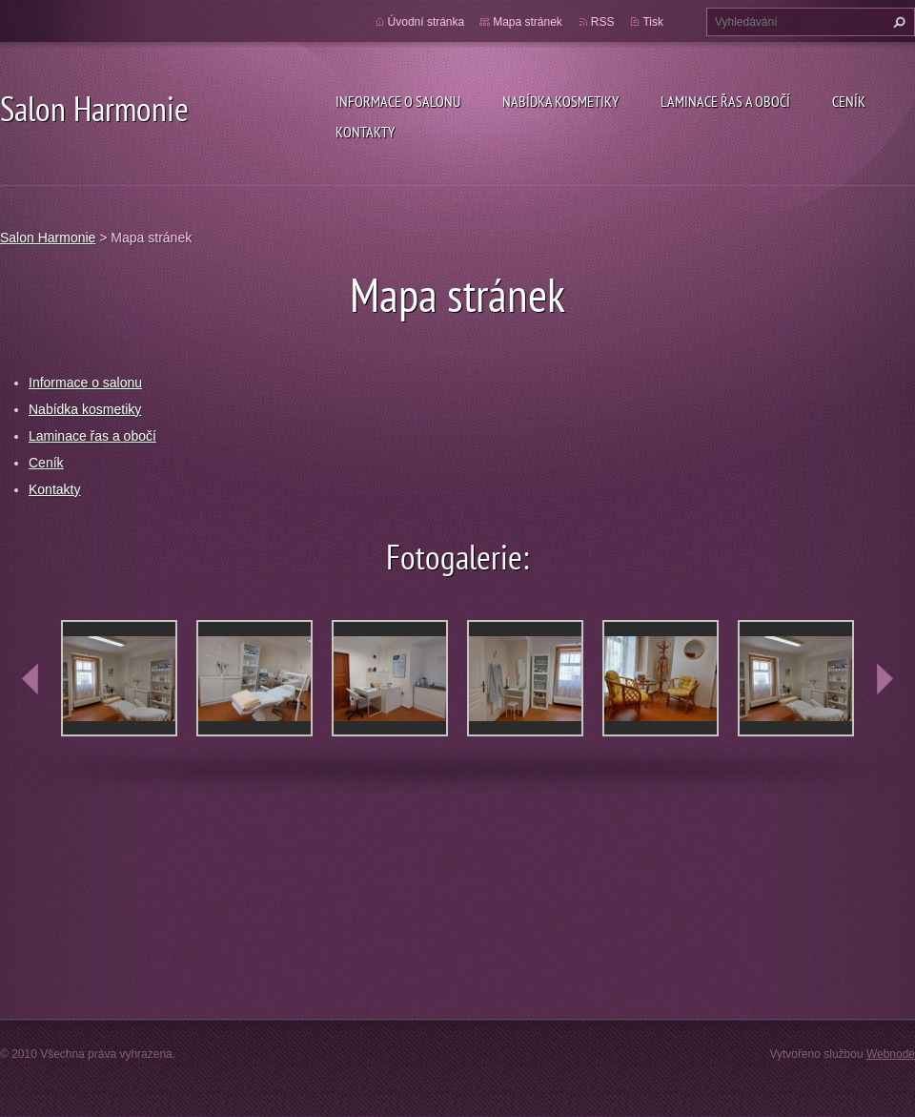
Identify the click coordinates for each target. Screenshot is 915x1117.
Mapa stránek (527, 22)
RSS (603, 22)
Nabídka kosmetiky (560, 101)
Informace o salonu (398, 101)
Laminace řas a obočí (725, 101)
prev (30, 679)
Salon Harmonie (47, 237)
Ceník (848, 101)
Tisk (652, 22)
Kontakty (365, 131)
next (884, 679)
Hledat (897, 22)
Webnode (890, 1054)
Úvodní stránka (426, 22)
